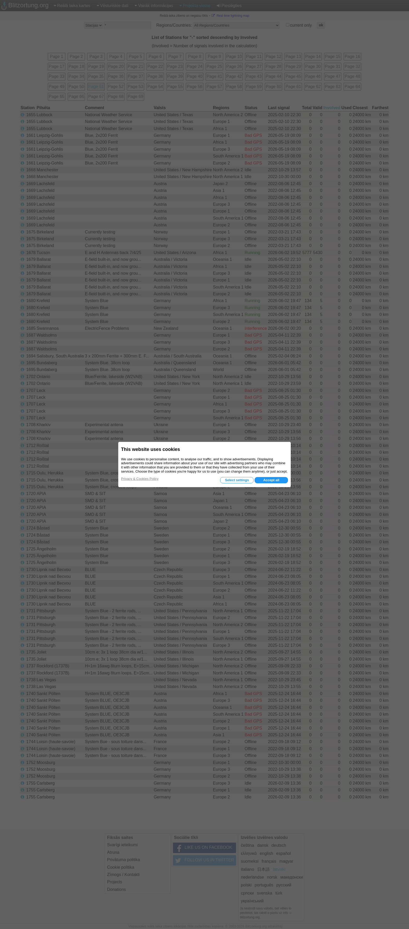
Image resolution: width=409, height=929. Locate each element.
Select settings (237, 480)
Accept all (271, 480)
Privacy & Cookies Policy (140, 479)
